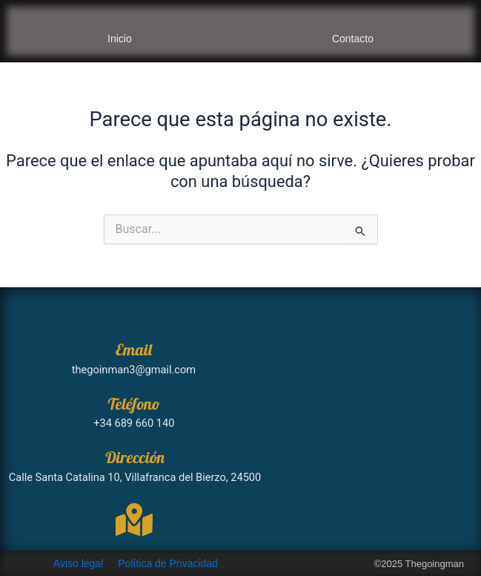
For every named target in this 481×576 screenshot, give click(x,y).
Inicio (119, 39)
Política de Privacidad (168, 563)
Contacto (353, 39)
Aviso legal (78, 563)
